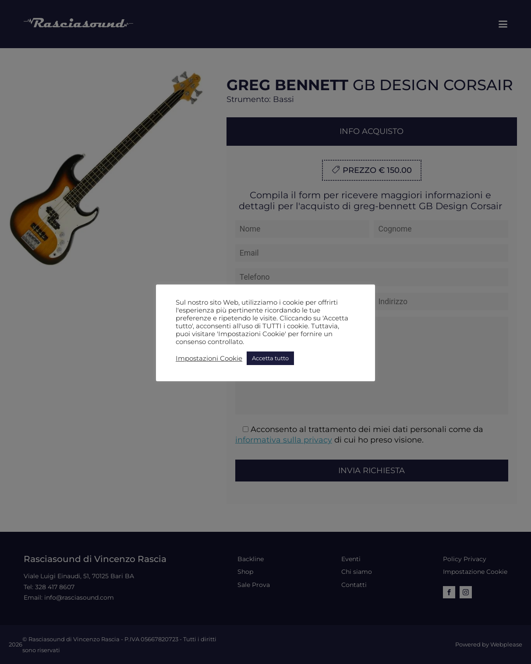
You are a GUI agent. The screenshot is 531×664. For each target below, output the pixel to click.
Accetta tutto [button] (270, 358)
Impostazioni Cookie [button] (209, 358)
